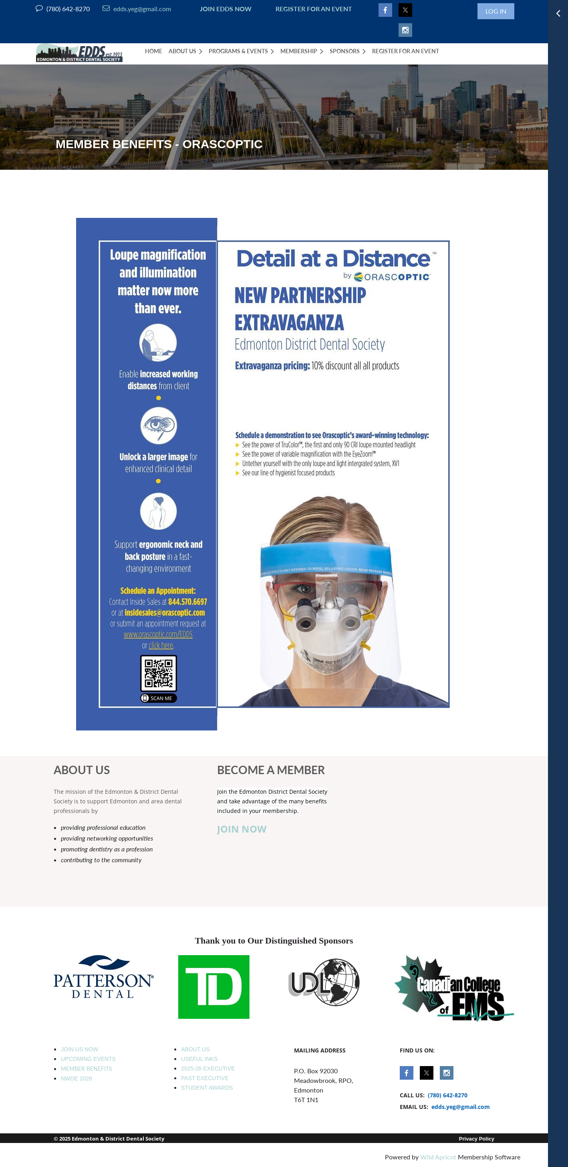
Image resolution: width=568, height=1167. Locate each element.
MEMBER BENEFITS (86, 1068)
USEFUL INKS (199, 1059)
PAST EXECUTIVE (205, 1078)
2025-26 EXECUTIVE (208, 1068)
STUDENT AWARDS (207, 1088)
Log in (495, 11)
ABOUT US (195, 1049)
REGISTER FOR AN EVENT (314, 8)
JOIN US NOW (79, 1049)
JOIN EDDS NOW (224, 8)
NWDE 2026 (76, 1078)
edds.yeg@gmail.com (137, 8)
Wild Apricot (438, 1157)
